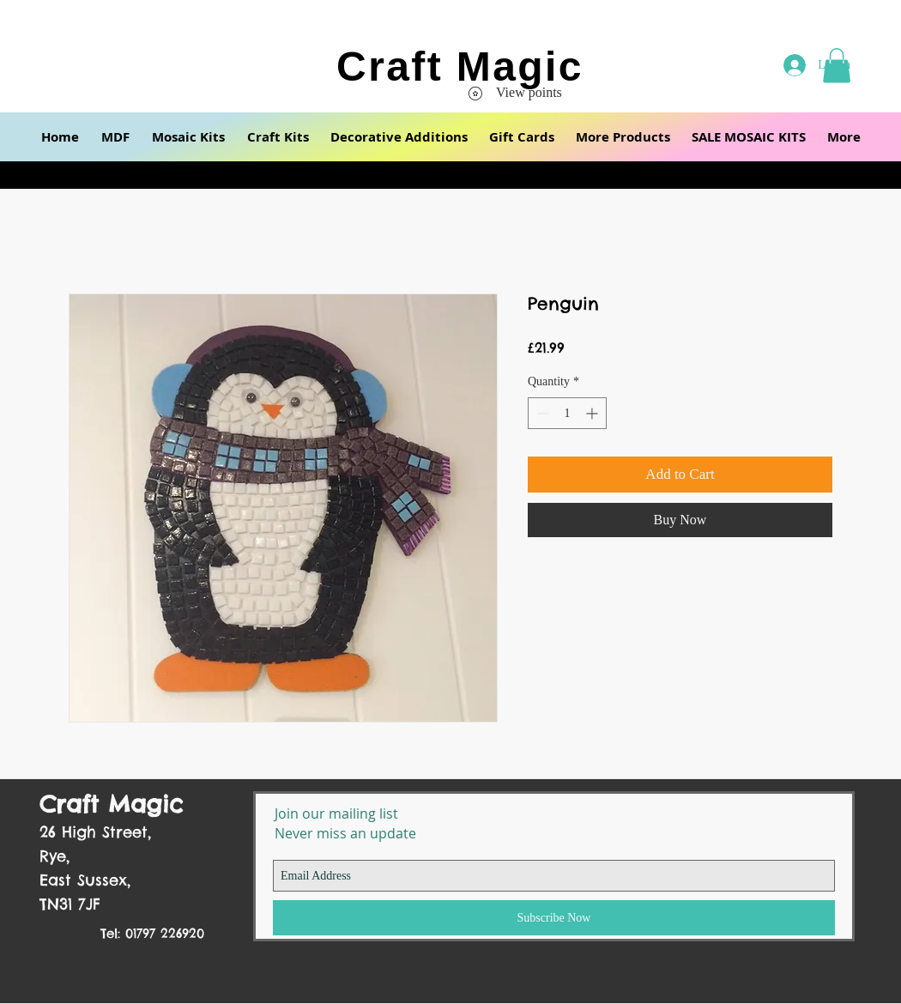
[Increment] (593, 413)
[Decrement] (541, 413)
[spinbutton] (567, 413)
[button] (115, 136)
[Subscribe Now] (554, 917)
